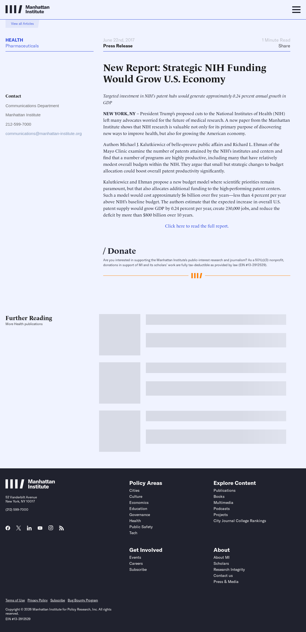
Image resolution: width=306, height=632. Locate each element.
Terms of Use (15, 600)
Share (284, 45)
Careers (136, 563)
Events (135, 557)
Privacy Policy (38, 600)
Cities (134, 490)
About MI (222, 557)
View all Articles (22, 23)
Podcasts (222, 508)
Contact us (223, 575)
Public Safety (141, 526)
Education (138, 508)
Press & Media (226, 581)
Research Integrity (229, 569)
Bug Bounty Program (83, 600)
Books (219, 496)
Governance (139, 514)
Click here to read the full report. (197, 226)
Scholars (221, 563)
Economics (139, 502)
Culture (135, 496)
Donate (122, 250)
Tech (133, 532)
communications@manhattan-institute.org (44, 133)
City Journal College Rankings (240, 520)
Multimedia (223, 502)
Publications (225, 490)
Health (14, 40)
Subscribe (138, 569)
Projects (221, 514)
